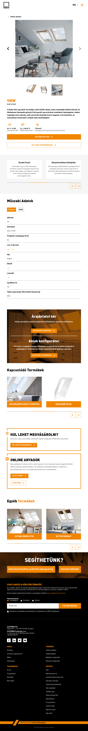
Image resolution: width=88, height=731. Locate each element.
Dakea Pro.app (50, 709)
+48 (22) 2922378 (12, 635)
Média (9, 657)
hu (76, 5)
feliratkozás (70, 606)
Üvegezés (11, 209)
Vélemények (11, 661)
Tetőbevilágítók (51, 654)
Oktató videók (50, 706)
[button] (8, 48)
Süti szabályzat (51, 688)
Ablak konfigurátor (52, 695)
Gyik (47, 670)
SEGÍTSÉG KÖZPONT (70, 569)
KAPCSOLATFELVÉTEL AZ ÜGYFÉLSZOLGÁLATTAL (31, 569)
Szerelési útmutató (52, 681)
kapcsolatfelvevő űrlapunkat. (56, 593)
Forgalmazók (11, 673)
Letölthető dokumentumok (54, 677)
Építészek (10, 677)
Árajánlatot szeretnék (44, 330)
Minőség (10, 650)
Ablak (21, 209)
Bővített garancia (51, 673)
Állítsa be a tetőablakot (44, 355)
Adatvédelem (50, 699)
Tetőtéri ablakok (14, 16)
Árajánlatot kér (44, 137)
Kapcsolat (49, 713)
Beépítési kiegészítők (53, 657)
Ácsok (9, 670)
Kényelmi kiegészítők (53, 661)
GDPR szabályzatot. (53, 611)
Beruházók (10, 681)
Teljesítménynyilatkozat (53, 684)
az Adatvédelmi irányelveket (35, 611)
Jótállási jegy (50, 691)
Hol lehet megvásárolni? (43, 145)
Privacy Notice (50, 702)
